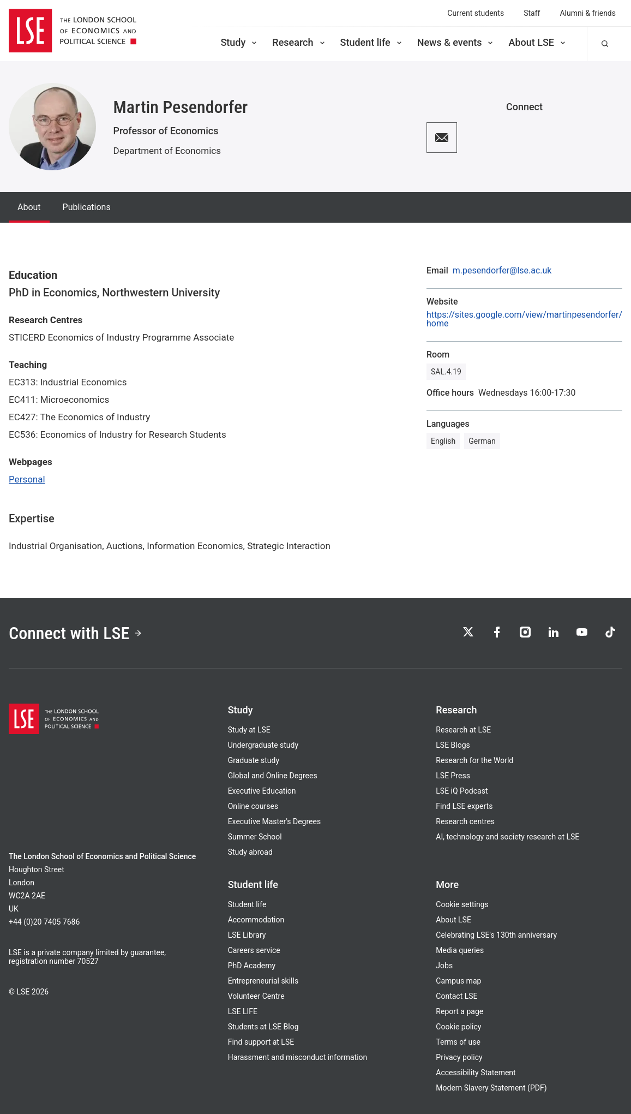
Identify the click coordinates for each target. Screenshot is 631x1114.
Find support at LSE (261, 1042)
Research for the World (474, 760)
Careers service (254, 950)
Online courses (253, 806)
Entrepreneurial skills (263, 980)
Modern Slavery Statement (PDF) (491, 1087)
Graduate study (253, 760)
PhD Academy (252, 965)
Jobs (444, 965)
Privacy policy (459, 1057)
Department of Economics (167, 150)
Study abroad (250, 852)
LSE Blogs (453, 745)
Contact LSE (456, 996)
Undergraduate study (263, 745)
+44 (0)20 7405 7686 (44, 922)
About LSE (537, 42)
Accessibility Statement (475, 1072)
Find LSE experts (464, 806)
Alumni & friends (588, 13)
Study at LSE (249, 729)
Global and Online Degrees (272, 775)
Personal (27, 479)
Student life (372, 42)
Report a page (459, 1011)
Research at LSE (463, 729)
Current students (475, 13)
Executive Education (262, 791)
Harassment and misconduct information (298, 1057)
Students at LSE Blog (263, 1026)
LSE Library (247, 935)
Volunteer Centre (256, 996)
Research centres (465, 821)
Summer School (255, 836)
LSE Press (453, 775)
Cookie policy (458, 1026)
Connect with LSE (75, 633)
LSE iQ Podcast (462, 791)
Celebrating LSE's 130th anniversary (496, 935)
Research (299, 42)
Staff (532, 13)
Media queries (460, 950)
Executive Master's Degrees (274, 821)
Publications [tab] (87, 207)
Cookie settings (462, 904)
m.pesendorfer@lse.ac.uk (502, 270)
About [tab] (29, 207)
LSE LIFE (242, 1011)
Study (239, 42)
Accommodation (256, 919)
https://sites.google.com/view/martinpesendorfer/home (524, 319)
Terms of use (458, 1042)
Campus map (458, 980)
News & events (456, 42)
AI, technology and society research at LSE (507, 836)
